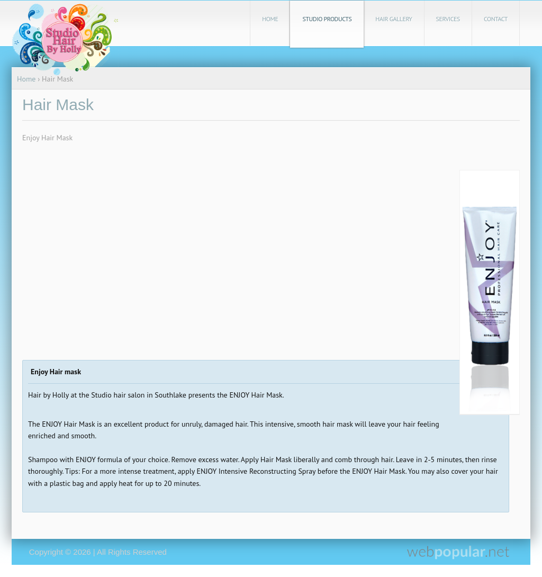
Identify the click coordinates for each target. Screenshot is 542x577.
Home (270, 19)
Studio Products (326, 19)
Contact (496, 19)
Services (448, 19)
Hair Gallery (393, 19)
